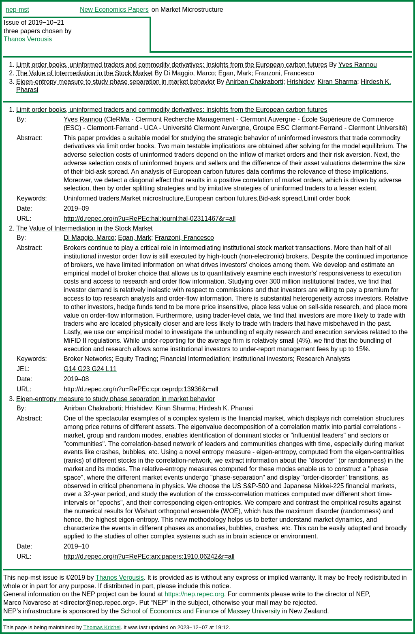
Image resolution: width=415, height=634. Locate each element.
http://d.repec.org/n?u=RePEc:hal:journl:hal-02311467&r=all (149, 218)
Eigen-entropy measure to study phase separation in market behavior (115, 81)
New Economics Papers (114, 9)
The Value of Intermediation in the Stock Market (84, 73)
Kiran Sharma (337, 81)
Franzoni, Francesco (284, 73)
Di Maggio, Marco (189, 73)
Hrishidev (300, 81)
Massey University (254, 611)
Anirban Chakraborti (254, 81)
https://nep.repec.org (194, 594)
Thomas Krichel (101, 627)
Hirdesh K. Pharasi (225, 408)
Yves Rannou (357, 64)
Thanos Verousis (28, 39)
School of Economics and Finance (170, 611)
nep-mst (17, 9)
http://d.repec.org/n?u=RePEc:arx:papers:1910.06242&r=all (149, 556)
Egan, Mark (235, 73)
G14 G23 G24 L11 (90, 368)
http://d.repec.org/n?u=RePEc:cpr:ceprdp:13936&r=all (141, 389)
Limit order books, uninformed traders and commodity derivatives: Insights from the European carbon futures (171, 64)
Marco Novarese (27, 602)
